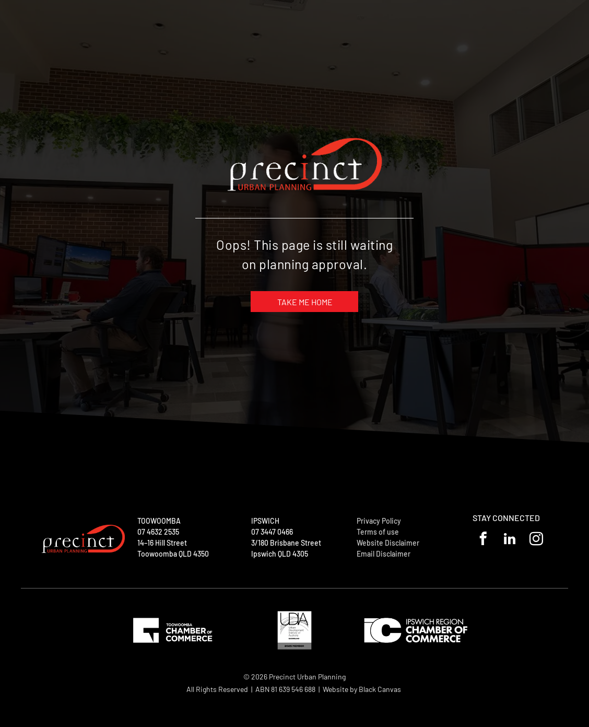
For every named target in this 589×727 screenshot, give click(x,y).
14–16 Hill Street (162, 542)
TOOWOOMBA (159, 520)
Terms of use (378, 531)
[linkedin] (509, 540)
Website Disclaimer (388, 542)
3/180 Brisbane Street (286, 542)
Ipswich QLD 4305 (279, 553)
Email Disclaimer (383, 553)
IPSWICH (265, 520)
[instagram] (536, 540)
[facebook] (483, 540)
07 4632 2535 (158, 531)
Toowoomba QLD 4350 (173, 553)
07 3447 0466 (272, 531)
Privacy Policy (379, 520)
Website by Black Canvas (362, 689)
